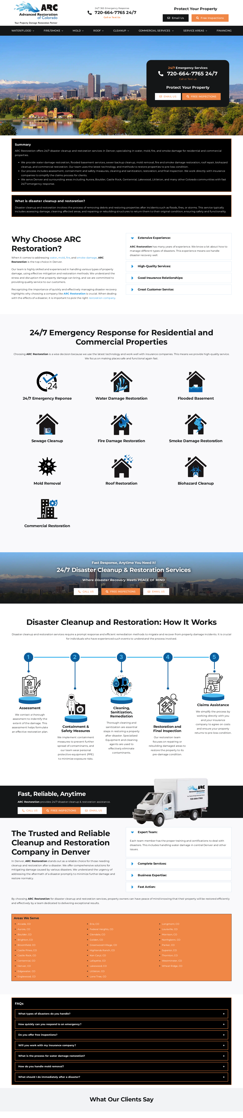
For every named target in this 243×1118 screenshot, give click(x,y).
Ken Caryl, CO (98, 955)
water (53, 257)
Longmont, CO (170, 923)
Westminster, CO (172, 960)
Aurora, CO (24, 929)
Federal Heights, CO (101, 929)
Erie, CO (94, 923)
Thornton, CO (170, 955)
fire (68, 257)
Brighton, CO (25, 939)
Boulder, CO (25, 934)
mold (61, 257)
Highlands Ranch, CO (102, 950)
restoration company (102, 298)
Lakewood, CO (98, 965)
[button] (178, 238)
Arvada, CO (24, 923)
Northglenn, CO (171, 939)
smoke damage (87, 257)
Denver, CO (24, 965)
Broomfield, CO (26, 945)
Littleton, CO (97, 971)
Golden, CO (96, 939)
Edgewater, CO (26, 971)
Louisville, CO (170, 929)
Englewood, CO (27, 976)
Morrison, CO (169, 934)
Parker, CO (168, 945)
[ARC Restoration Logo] (36, 2)
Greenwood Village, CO (103, 945)
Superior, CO (169, 950)
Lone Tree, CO (98, 976)
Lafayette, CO (98, 960)
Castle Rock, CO (27, 955)
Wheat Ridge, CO (172, 965)
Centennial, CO (26, 960)
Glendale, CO (97, 934)
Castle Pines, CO (27, 950)
